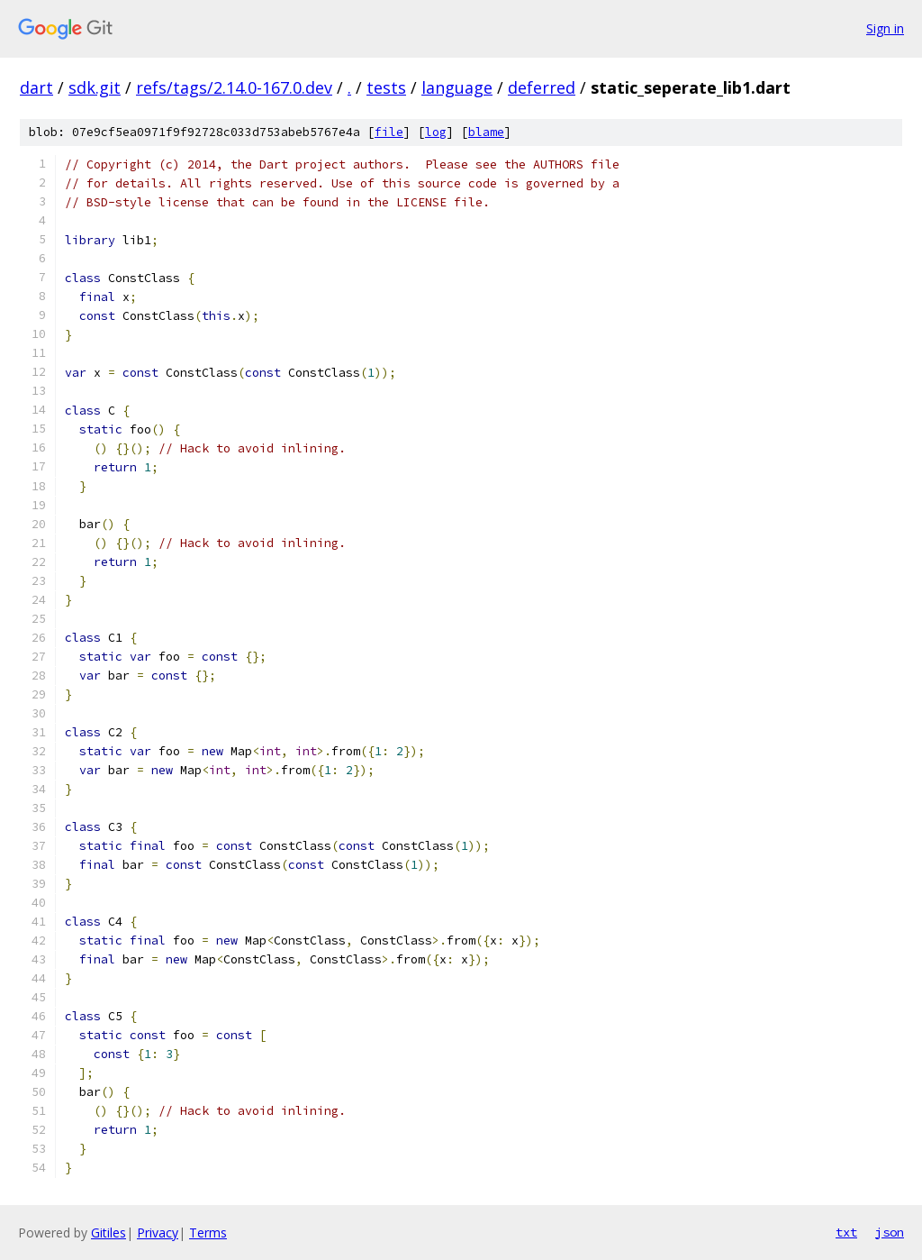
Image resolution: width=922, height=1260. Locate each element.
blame (486, 132)
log (436, 132)
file (389, 132)
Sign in (885, 28)
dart (36, 87)
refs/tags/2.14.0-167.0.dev (234, 87)
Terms (208, 1232)
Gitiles (108, 1232)
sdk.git (94, 87)
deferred (541, 87)
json (889, 1232)
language (457, 87)
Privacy (157, 1232)
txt (846, 1232)
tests (386, 87)
